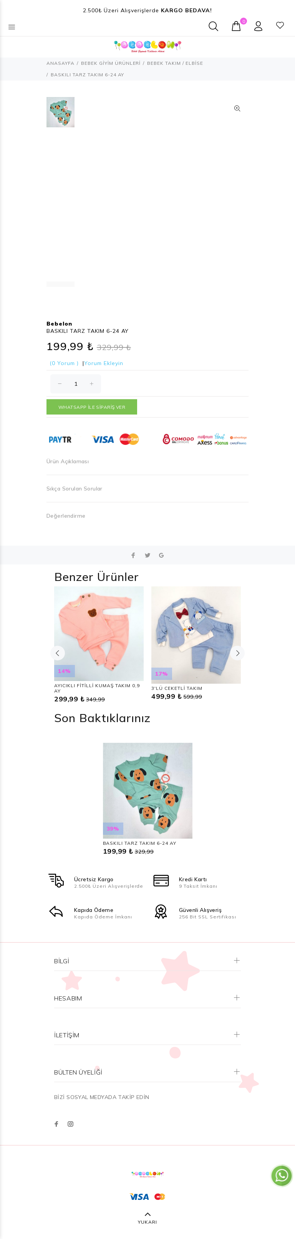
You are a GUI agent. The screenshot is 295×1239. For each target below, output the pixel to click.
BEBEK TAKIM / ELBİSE (175, 63)
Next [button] (237, 653)
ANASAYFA (60, 63)
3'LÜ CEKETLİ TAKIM (176, 688)
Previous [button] (57, 653)
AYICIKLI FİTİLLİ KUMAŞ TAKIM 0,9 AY (97, 688)
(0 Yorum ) (64, 363)
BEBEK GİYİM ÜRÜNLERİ (111, 63)
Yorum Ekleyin (103, 363)
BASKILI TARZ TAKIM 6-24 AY (139, 843)
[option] (60, 116)
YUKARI (147, 1222)
